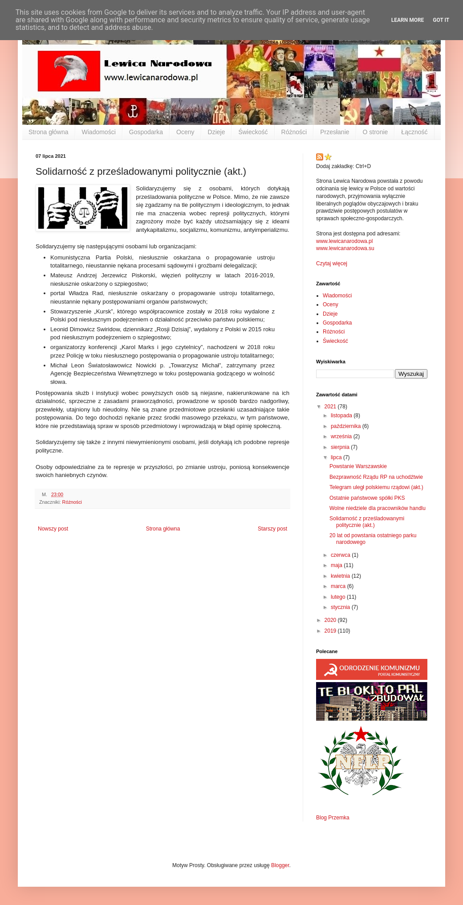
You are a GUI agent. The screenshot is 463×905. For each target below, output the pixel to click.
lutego (339, 597)
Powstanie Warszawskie (358, 466)
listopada (342, 415)
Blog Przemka (332, 817)
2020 (331, 620)
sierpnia (341, 447)
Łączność (414, 132)
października (346, 426)
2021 (331, 406)
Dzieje (216, 132)
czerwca (341, 555)
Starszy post (272, 529)
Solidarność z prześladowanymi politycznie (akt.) (366, 521)
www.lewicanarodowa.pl (344, 241)
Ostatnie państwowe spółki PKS (367, 498)
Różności (294, 132)
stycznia (341, 607)
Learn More (407, 20)
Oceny (185, 132)
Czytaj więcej (331, 263)
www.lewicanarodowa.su (345, 248)
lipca (337, 457)
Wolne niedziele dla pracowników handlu (377, 508)
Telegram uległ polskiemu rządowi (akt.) (376, 487)
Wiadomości (99, 132)
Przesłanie (334, 132)
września (342, 436)
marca (339, 586)
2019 (331, 631)
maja (337, 565)
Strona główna (48, 132)
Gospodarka (146, 132)
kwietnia (341, 576)
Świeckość (253, 132)
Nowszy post (53, 529)
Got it (441, 20)
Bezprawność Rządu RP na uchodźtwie (376, 477)
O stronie (375, 132)
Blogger (280, 865)
